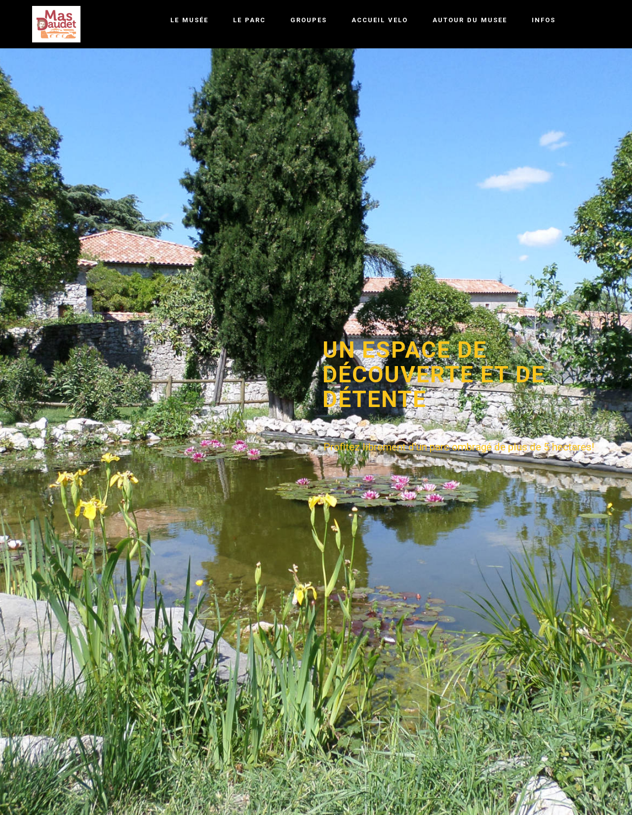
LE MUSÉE (189, 20)
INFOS (543, 20)
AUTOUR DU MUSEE (470, 20)
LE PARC (249, 20)
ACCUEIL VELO (380, 20)
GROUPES (308, 20)
